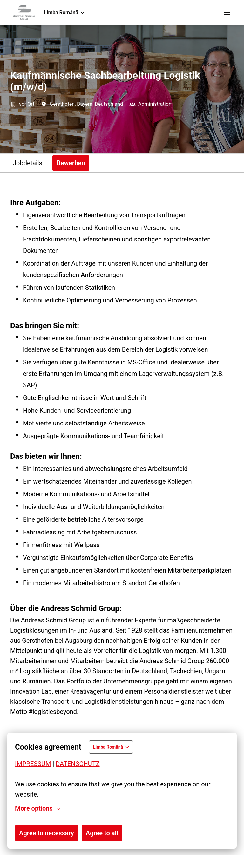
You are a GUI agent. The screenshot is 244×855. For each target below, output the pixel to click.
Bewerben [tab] (71, 163)
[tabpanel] (122, 522)
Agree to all (102, 833)
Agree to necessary (46, 833)
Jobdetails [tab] (27, 163)
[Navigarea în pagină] (227, 12)
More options (37, 808)
